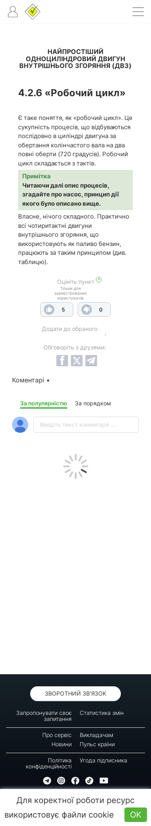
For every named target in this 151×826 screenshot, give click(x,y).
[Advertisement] (75, 574)
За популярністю (43, 403)
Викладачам (96, 735)
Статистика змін (102, 713)
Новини (62, 744)
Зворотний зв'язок (75, 693)
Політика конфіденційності (49, 763)
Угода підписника (103, 760)
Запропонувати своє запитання (44, 716)
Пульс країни (97, 744)
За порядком (93, 403)
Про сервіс (57, 735)
